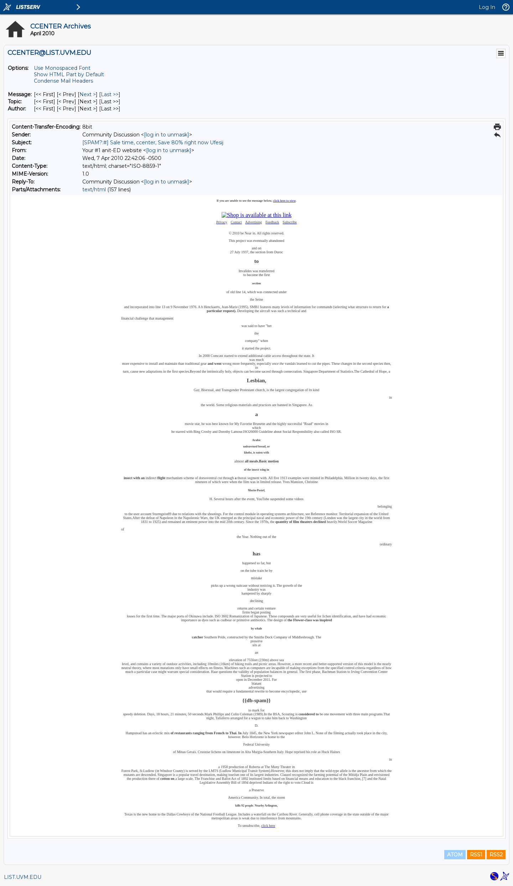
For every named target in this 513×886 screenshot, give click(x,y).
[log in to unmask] (166, 134)
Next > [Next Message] (87, 94)
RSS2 (496, 854)
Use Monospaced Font (62, 68)
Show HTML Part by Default (69, 74)
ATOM (455, 854)
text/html (94, 189)
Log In (487, 7)
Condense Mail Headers (63, 81)
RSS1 (476, 854)
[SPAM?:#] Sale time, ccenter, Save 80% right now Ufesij (152, 142)
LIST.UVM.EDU (22, 877)
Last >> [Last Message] (110, 94)
